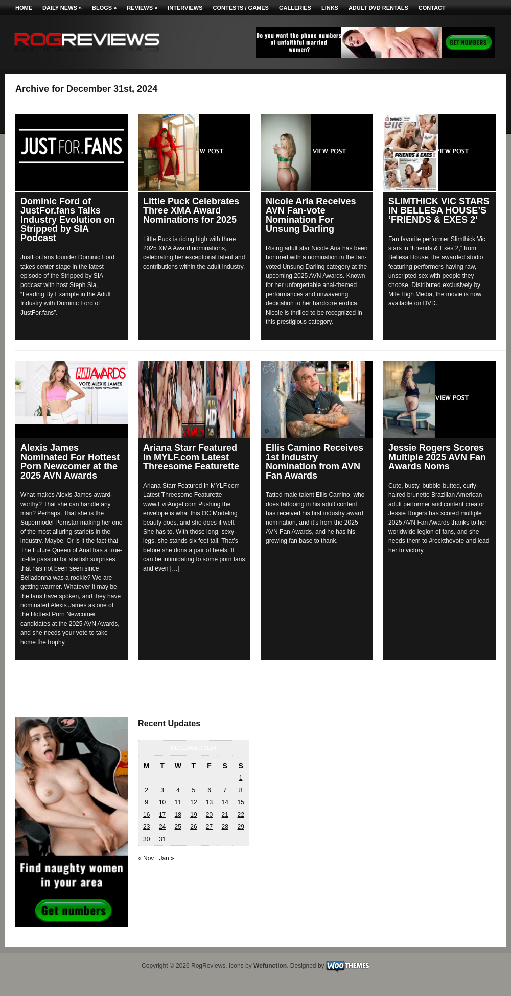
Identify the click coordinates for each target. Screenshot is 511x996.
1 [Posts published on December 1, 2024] (241, 777)
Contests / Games (241, 8)
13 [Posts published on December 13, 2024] (209, 802)
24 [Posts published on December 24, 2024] (162, 827)
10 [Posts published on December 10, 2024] (162, 802)
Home (23, 8)
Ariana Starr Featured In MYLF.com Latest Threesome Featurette (191, 457)
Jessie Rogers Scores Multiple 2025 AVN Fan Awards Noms (437, 457)
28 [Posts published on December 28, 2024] (224, 827)
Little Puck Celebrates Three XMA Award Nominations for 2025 (191, 210)
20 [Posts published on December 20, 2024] (209, 814)
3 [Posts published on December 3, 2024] (162, 790)
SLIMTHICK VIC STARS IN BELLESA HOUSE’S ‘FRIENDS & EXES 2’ (439, 210)
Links (329, 8)
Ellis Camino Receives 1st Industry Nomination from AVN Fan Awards (314, 462)
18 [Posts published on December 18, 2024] (178, 814)
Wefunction (270, 966)
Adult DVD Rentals (378, 8)
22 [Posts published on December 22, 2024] (240, 814)
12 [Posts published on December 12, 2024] (193, 802)
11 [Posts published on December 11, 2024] (178, 802)
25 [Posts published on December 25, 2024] (178, 827)
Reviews (142, 8)
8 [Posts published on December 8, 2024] (241, 790)
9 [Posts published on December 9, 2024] (146, 802)
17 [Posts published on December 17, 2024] (162, 814)
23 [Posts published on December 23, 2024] (146, 827)
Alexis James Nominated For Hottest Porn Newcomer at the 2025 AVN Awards (70, 462)
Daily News (62, 8)
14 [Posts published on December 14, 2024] (224, 802)
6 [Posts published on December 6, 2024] (209, 790)
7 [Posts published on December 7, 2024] (225, 790)
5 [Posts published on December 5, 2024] (194, 790)
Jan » (166, 858)
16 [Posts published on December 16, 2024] (146, 814)
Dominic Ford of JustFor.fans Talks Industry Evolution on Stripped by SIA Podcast (67, 219)
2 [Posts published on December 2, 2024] (146, 790)
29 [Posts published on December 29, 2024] (240, 827)
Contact (432, 8)
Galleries (295, 8)
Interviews (185, 8)
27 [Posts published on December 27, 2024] (209, 827)
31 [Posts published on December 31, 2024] (162, 839)
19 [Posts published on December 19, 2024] (193, 814)
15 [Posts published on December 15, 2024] (240, 802)
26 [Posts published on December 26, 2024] (193, 827)
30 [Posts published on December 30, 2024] (146, 839)
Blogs (104, 8)
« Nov (146, 858)
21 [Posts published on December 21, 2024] (224, 814)
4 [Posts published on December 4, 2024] (178, 790)
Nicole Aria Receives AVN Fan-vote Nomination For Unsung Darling (311, 215)
